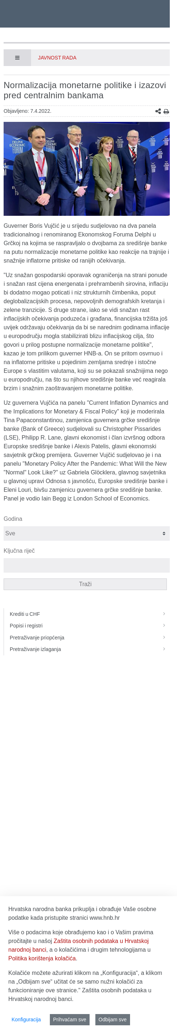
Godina (13, 519)
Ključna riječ (19, 551)
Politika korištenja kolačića (42, 958)
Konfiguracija (26, 1019)
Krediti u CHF (90, 614)
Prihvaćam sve (69, 1019)
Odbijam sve (113, 1019)
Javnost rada (57, 58)
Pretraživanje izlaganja (90, 649)
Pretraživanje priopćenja (90, 637)
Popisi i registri (90, 626)
